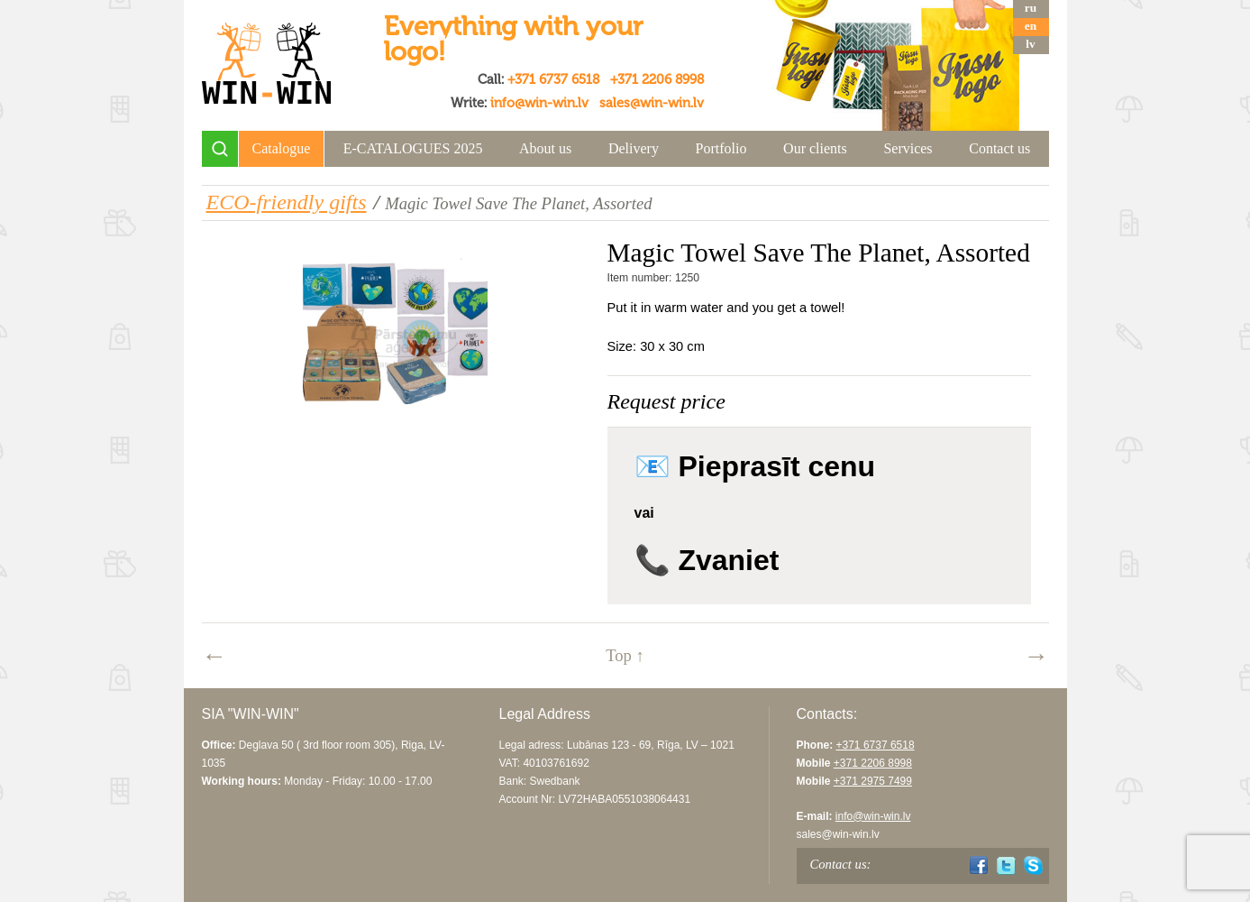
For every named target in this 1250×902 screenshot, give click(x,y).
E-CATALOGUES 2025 (413, 148)
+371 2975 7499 (873, 781)
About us (545, 148)
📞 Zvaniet (707, 560)
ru (1030, 7)
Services (907, 148)
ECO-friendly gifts (286, 202)
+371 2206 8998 (657, 79)
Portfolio (721, 148)
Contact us (999, 148)
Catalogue (281, 148)
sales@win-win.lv (651, 103)
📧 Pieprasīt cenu (755, 466)
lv (1030, 44)
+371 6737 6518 (553, 79)
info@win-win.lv (539, 103)
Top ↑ (625, 655)
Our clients (815, 148)
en (1030, 25)
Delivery (633, 148)
